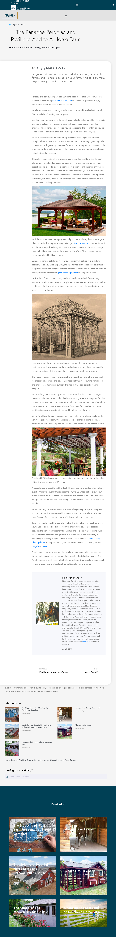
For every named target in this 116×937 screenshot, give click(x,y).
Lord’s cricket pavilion (62, 100)
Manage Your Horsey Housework (87, 708)
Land (88, 915)
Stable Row (35, 915)
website (85, 641)
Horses (45, 837)
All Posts (67, 649)
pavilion (45, 546)
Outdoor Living (32, 47)
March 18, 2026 (21, 837)
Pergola (56, 47)
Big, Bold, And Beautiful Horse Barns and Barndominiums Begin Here (36, 726)
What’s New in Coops (83, 725)
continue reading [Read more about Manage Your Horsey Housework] (79, 711)
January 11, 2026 (21, 915)
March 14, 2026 (21, 880)
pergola (35, 546)
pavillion (46, 47)
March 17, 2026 (71, 837)
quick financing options (67, 272)
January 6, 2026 (71, 915)
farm (83, 915)
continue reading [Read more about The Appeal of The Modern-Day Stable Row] (26, 747)
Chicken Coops (90, 874)
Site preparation (81, 243)
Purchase (95, 915)
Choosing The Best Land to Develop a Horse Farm (83, 909)
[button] (77, 5)
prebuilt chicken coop (74, 878)
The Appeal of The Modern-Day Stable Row (37, 743)
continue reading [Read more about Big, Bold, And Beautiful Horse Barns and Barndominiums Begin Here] (26, 730)
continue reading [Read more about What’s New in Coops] (79, 728)
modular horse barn (22, 841)
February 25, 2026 (72, 874)
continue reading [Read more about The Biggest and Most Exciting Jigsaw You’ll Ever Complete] (26, 713)
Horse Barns (35, 837)
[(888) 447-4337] (12, 2)
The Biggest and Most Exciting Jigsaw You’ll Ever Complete (36, 709)
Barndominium (36, 880)
